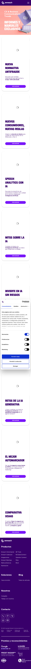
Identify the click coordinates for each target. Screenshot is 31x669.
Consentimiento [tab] (6, 306)
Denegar (15, 366)
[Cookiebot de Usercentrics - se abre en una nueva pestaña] (22, 302)
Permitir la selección (15, 361)
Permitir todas (15, 356)
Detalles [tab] (16, 306)
